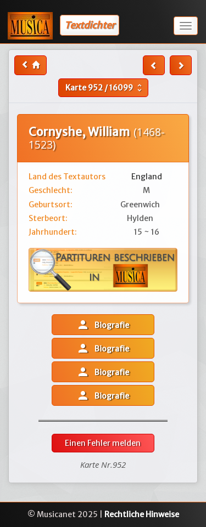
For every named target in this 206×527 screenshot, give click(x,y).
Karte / (104, 88)
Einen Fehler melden (103, 443)
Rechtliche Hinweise (141, 514)
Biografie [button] (102, 324)
